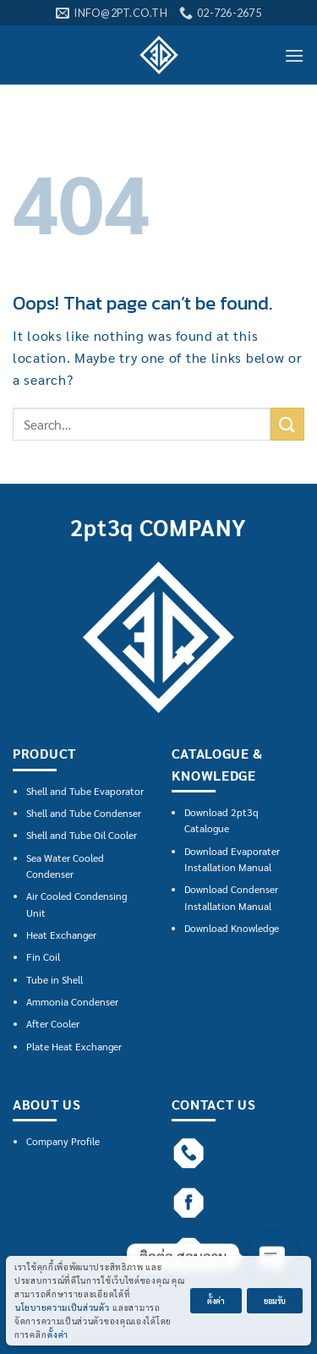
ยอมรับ (275, 1301)
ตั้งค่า (57, 1334)
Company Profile (63, 1141)
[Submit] (287, 424)
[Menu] (294, 55)
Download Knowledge (231, 928)
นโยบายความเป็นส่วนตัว (62, 1307)
